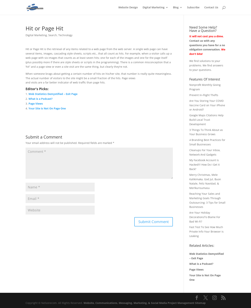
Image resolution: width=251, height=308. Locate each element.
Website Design (128, 7)
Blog (176, 7)
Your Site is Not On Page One (47, 108)
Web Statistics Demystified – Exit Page (53, 94)
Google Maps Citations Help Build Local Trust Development (206, 119)
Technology (65, 35)
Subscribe (193, 7)
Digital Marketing (153, 7)
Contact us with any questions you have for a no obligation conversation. (207, 45)
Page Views (36, 103)
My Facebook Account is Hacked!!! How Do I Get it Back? (204, 164)
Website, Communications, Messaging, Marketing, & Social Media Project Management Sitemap (145, 303)
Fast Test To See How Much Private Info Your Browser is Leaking (206, 231)
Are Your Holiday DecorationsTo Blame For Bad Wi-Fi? (204, 217)
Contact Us (211, 7)
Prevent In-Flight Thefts (203, 95)
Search (52, 35)
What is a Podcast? (41, 99)
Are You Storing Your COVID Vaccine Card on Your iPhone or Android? (207, 105)
